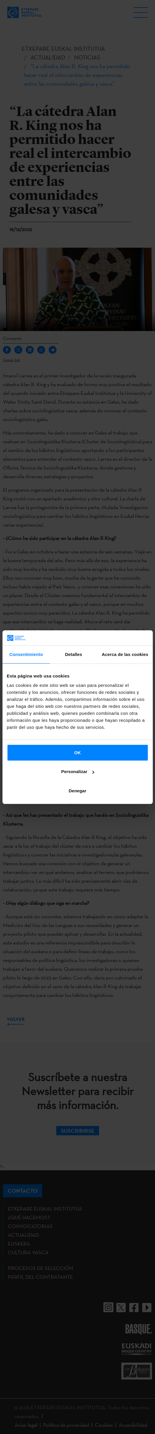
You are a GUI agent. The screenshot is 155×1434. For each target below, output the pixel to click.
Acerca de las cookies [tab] (125, 654)
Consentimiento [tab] (26, 654)
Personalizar (77, 771)
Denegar (77, 790)
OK (77, 752)
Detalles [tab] (73, 654)
